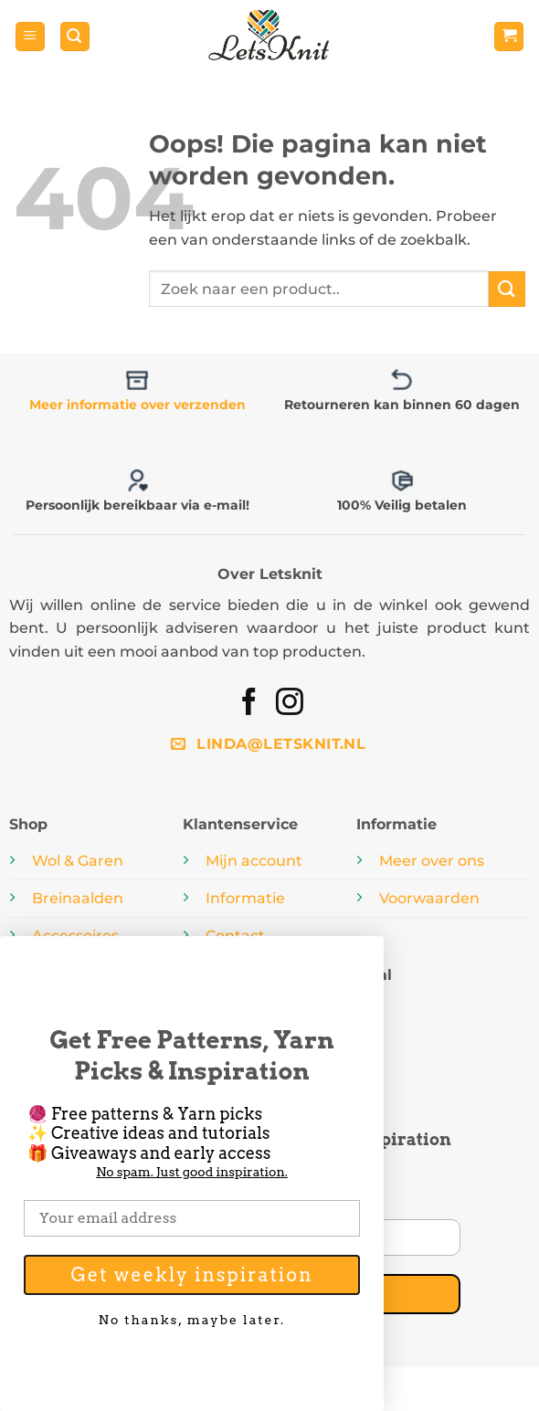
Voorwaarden (429, 898)
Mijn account (254, 860)
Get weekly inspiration (191, 1275)
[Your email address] (192, 1218)
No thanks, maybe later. (192, 1317)
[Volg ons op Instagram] (289, 704)
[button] (30, 37)
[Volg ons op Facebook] (249, 704)
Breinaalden (77, 898)
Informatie (245, 898)
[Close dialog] (363, 956)
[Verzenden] (507, 289)
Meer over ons (431, 860)
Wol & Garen (77, 860)
